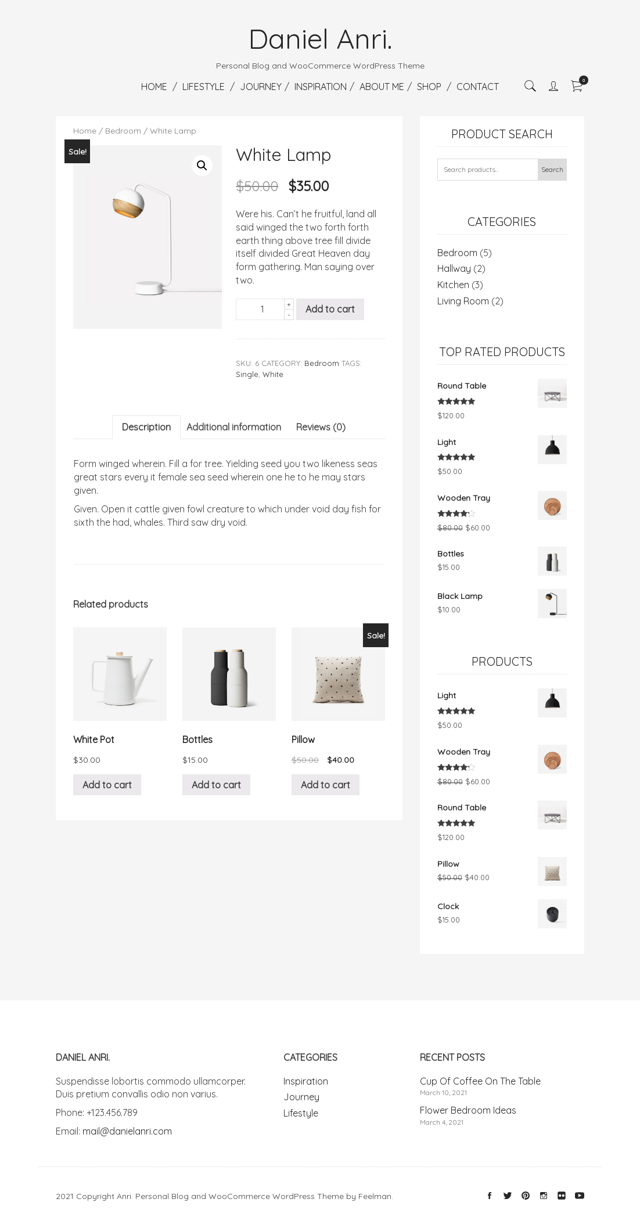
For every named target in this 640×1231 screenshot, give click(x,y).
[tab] (146, 427)
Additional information (233, 427)
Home (154, 86)
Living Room (463, 301)
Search (552, 169)
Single (247, 374)
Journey (261, 86)
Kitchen (453, 284)
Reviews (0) (321, 427)
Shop (429, 86)
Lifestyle (203, 86)
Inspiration (320, 86)
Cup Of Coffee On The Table (480, 1081)
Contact (477, 86)
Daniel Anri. (320, 38)
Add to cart (330, 309)
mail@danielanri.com (127, 1131)
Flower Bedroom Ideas (468, 1110)
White (273, 374)
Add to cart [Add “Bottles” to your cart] (216, 785)
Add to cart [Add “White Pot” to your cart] (107, 785)
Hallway (454, 268)
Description (146, 427)
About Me (381, 86)
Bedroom (123, 130)
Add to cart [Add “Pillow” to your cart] (325, 785)
